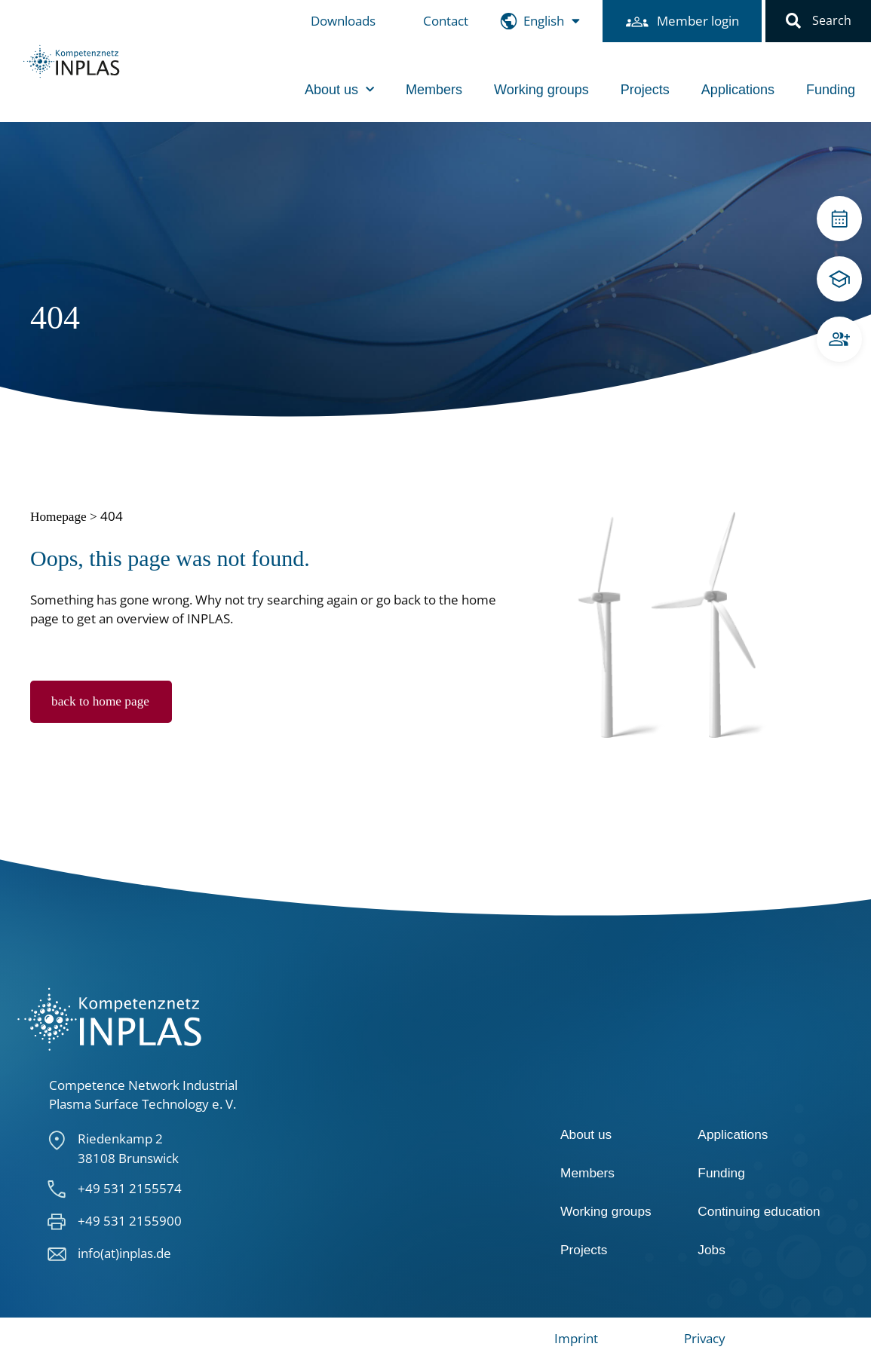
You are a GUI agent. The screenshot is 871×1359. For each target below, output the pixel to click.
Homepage (58, 517)
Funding (830, 89)
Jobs (711, 1249)
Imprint (576, 1338)
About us (339, 90)
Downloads (343, 20)
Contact (445, 20)
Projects (645, 89)
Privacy (704, 1338)
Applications (737, 89)
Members (434, 89)
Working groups (541, 89)
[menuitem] (552, 21)
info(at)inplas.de (124, 1253)
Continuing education (759, 1211)
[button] (793, 21)
